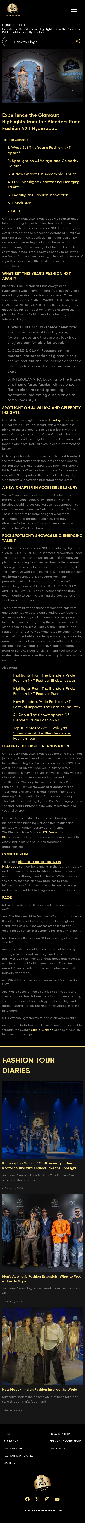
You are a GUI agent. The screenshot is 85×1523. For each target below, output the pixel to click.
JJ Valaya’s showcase (63, 420)
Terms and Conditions (65, 1441)
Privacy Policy (60, 1434)
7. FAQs (14, 211)
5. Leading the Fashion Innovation (38, 195)
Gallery (9, 1463)
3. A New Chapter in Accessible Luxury (42, 174)
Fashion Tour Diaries (18, 1456)
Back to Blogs (19, 41)
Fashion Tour (13, 1448)
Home (6, 25)
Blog (19, 25)
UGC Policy (58, 1448)
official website (42, 1030)
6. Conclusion (19, 203)
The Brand (11, 1441)
